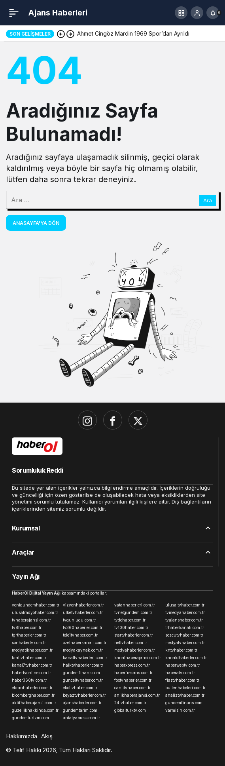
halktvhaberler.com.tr (83, 665)
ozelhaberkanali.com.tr (84, 642)
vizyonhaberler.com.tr (83, 605)
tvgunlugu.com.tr (79, 620)
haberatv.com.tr (180, 672)
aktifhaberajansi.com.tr (34, 702)
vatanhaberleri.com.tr (134, 605)
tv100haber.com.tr (131, 627)
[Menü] (14, 13)
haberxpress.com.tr (132, 665)
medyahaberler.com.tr (134, 650)
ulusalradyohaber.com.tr (35, 612)
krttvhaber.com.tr (181, 650)
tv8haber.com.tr (27, 627)
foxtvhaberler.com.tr (132, 680)
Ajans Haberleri (57, 12)
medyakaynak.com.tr (83, 650)
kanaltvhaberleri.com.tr (85, 657)
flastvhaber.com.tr (182, 680)
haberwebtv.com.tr (182, 665)
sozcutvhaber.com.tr (184, 635)
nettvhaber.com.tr (130, 642)
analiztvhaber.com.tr (184, 695)
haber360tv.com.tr (29, 680)
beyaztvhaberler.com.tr (84, 695)
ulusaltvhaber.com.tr (184, 605)
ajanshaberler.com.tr (82, 702)
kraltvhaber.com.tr (29, 657)
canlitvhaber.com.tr (132, 687)
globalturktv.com (130, 710)
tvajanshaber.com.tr (184, 620)
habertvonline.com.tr (31, 672)
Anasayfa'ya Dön (36, 223)
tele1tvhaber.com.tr (80, 635)
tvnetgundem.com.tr (133, 612)
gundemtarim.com (80, 710)
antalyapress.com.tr (81, 717)
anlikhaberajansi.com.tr (137, 695)
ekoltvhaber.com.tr (80, 687)
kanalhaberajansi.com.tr (137, 657)
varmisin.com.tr (180, 710)
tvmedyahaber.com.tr (185, 612)
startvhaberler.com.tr (133, 635)
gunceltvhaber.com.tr (83, 680)
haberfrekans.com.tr (133, 672)
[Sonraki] (70, 34)
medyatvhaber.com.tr (185, 642)
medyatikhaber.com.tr (32, 650)
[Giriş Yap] (197, 12)
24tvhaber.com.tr (130, 702)
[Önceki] (61, 34)
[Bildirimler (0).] (212, 12)
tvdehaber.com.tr (130, 620)
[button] (181, 12)
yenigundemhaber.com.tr (35, 605)
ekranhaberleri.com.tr (32, 687)
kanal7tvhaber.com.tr (32, 665)
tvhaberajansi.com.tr (31, 620)
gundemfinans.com (81, 672)
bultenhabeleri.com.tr (185, 687)
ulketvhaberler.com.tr (83, 612)
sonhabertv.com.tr (29, 642)
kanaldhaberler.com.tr (186, 657)
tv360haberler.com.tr (82, 627)
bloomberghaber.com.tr (33, 695)
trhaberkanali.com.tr (184, 627)
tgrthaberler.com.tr (29, 635)
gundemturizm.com (30, 717)
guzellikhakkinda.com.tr (35, 710)
